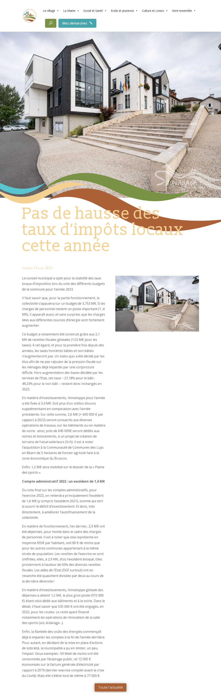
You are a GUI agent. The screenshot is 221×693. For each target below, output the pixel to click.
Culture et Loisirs (155, 11)
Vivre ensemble (184, 11)
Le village (51, 11)
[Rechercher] (50, 23)
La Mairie (71, 11)
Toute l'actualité (110, 687)
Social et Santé (95, 11)
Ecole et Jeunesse (124, 11)
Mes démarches (74, 23)
